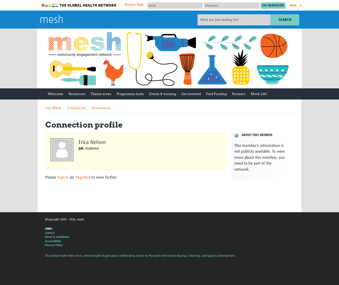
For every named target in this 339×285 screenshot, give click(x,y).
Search (284, 20)
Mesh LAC (259, 94)
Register (82, 177)
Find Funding (216, 94)
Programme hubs (130, 94)
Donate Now (134, 5)
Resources (77, 94)
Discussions (101, 108)
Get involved (191, 94)
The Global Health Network (79, 5)
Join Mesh (53, 108)
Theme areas (101, 94)
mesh (51, 20)
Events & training (162, 94)
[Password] (232, 5)
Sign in (63, 177)
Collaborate (76, 108)
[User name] (175, 5)
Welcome (55, 94)
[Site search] (235, 19)
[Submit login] (273, 5)
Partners (239, 94)
